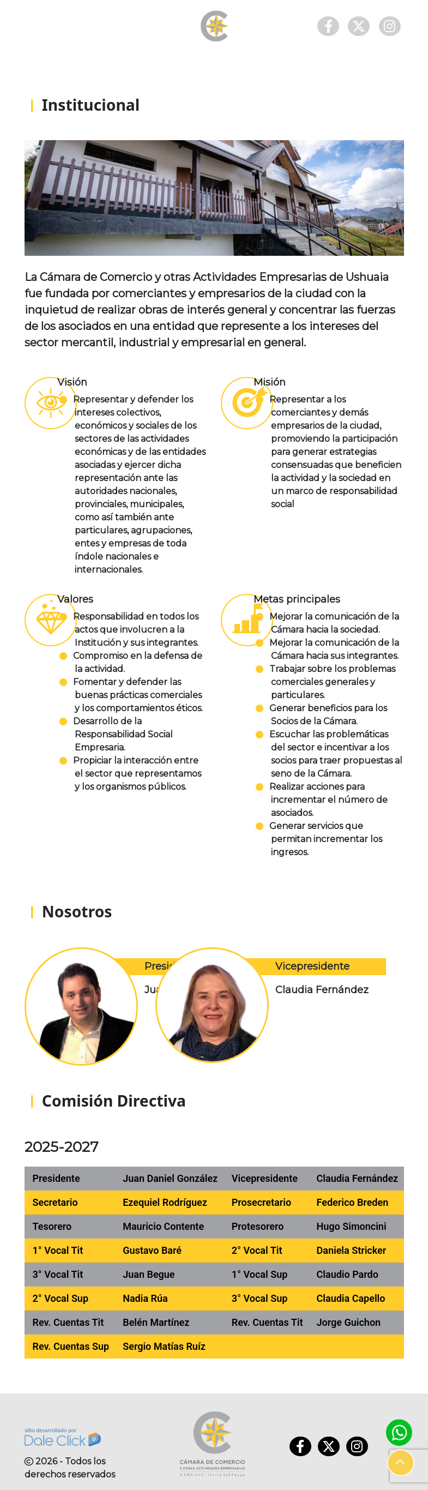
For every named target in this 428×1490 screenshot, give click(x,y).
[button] (400, 1462)
